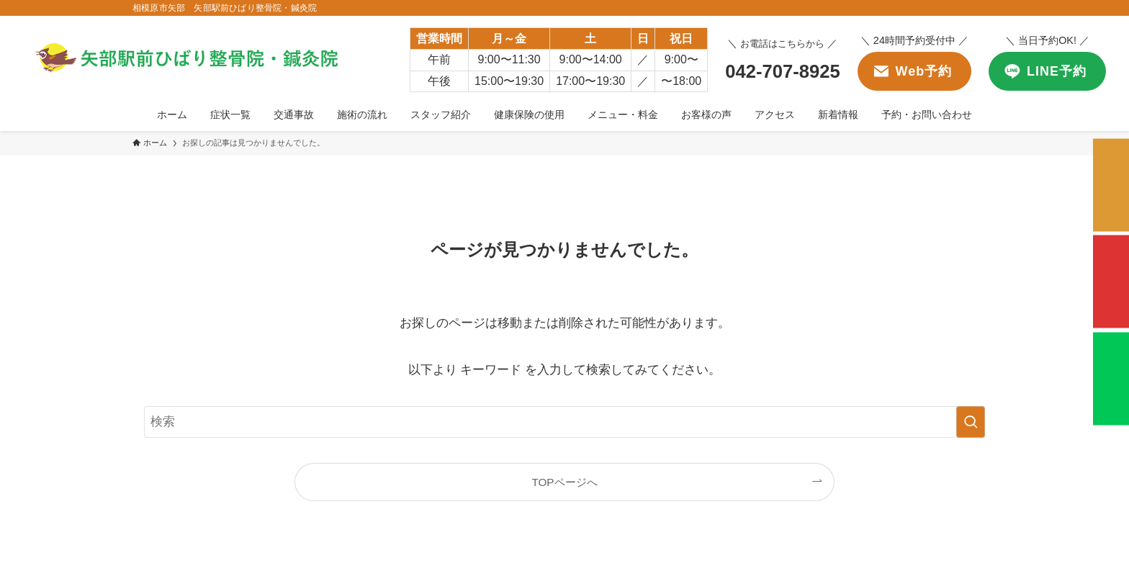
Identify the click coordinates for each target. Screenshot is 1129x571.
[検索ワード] (564, 422)
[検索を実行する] (970, 422)
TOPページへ (564, 482)
